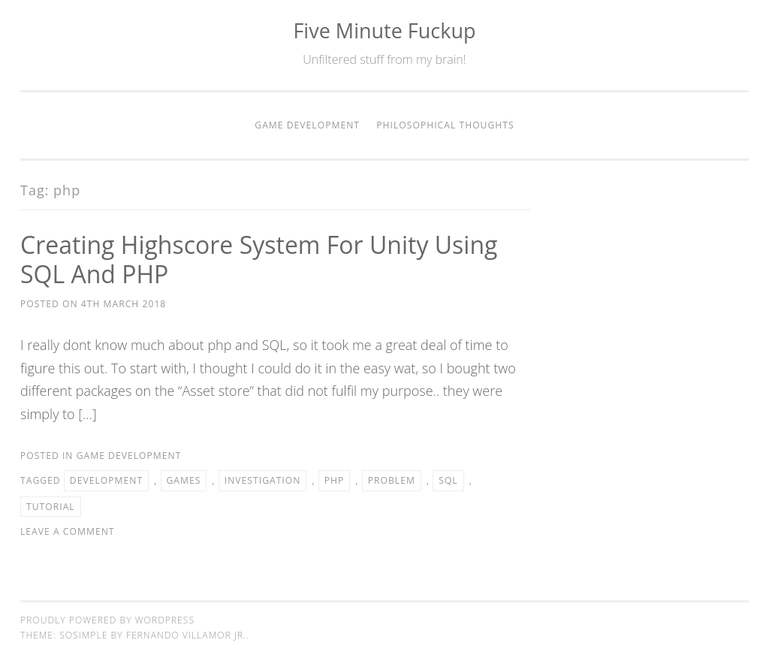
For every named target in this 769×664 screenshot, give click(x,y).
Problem (391, 480)
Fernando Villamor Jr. (186, 635)
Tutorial (50, 506)
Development (106, 480)
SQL (448, 480)
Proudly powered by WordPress (107, 620)
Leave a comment (67, 531)
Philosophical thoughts (445, 125)
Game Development (307, 125)
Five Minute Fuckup (384, 30)
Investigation (263, 480)
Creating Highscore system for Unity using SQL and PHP (258, 259)
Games (184, 480)
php (334, 480)
